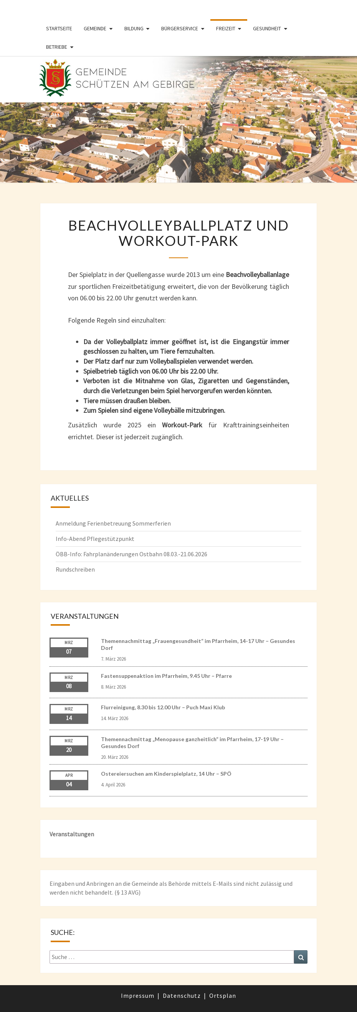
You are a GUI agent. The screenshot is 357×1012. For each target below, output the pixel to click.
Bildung (134, 28)
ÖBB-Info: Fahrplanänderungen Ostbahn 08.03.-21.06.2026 (131, 554)
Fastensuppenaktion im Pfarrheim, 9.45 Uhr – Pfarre (166, 675)
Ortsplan (222, 995)
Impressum (137, 995)
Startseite (59, 28)
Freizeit (225, 28)
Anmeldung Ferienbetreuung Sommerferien (113, 523)
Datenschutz (182, 995)
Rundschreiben (75, 569)
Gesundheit (267, 28)
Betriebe (56, 46)
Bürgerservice (179, 28)
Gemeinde (95, 28)
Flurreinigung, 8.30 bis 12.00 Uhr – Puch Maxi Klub (163, 707)
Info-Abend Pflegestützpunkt (95, 538)
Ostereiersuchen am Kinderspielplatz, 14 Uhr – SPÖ (166, 773)
